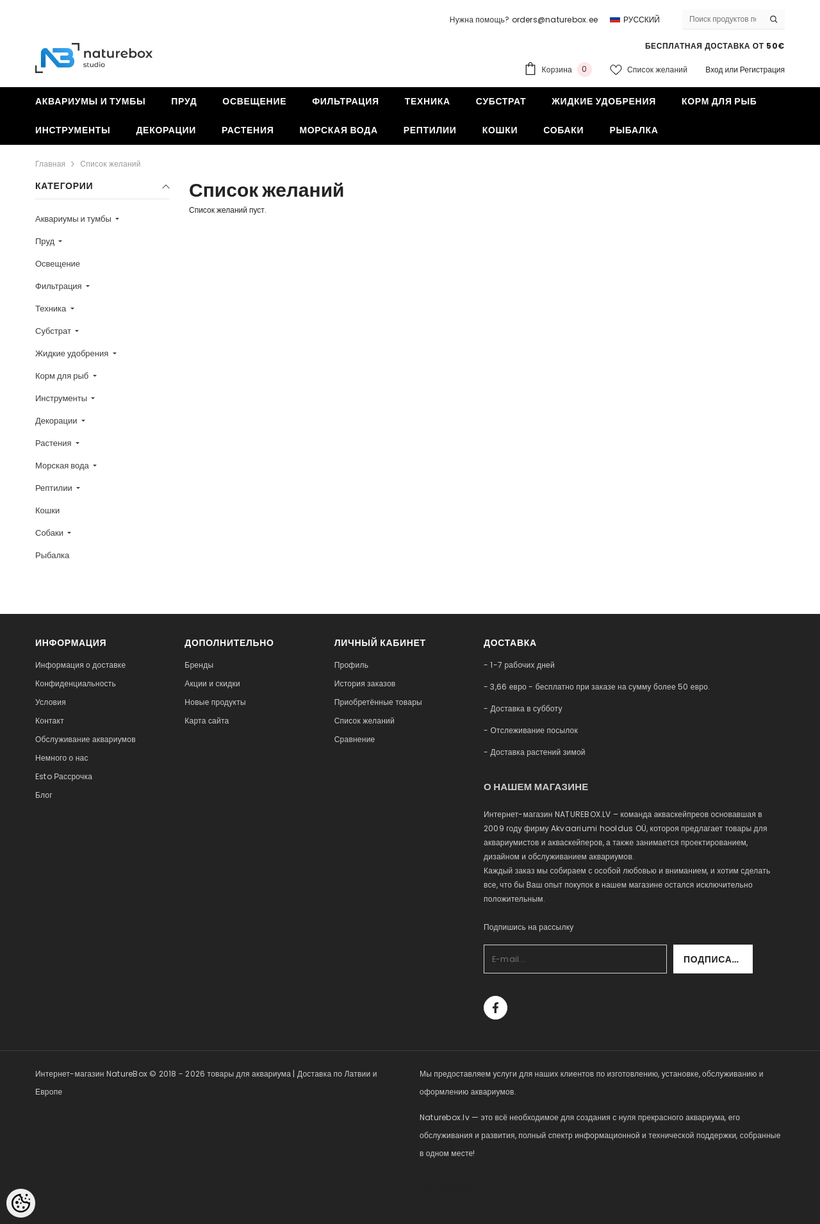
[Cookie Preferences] (20, 1203)
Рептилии (54, 488)
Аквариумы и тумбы (74, 219)
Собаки (50, 533)
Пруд (45, 241)
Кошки (47, 510)
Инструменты (62, 398)
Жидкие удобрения (72, 353)
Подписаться (718, 959)
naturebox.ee (446, 1189)
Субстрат (54, 331)
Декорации (57, 421)
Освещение (57, 264)
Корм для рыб (62, 376)
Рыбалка (52, 555)
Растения (54, 443)
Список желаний (110, 163)
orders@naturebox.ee (555, 19)
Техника (51, 308)
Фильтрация (59, 286)
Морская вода (63, 465)
